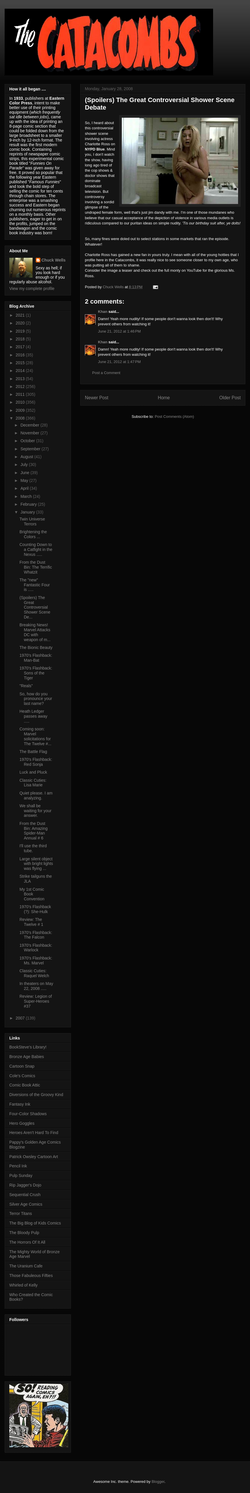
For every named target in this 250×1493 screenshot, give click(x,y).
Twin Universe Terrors (32, 521)
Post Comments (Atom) (174, 416)
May (24, 480)
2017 (21, 346)
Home (164, 397)
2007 (21, 1018)
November (30, 433)
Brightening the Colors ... (33, 534)
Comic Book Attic (24, 1085)
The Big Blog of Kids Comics (35, 1223)
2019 (21, 331)
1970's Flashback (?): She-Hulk (35, 909)
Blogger (157, 1481)
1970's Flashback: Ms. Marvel (35, 960)
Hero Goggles (21, 1123)
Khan (103, 311)
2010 (21, 402)
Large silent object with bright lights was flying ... (36, 864)
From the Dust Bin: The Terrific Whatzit (35, 567)
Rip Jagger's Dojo (25, 1185)
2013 (21, 378)
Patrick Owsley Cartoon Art (33, 1156)
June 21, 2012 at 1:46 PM (119, 331)
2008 (21, 418)
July (24, 464)
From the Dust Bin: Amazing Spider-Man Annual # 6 (33, 830)
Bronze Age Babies (26, 1056)
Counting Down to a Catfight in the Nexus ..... (35, 549)
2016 (21, 355)
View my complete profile (31, 288)
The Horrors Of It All (27, 1242)
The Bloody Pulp (24, 1232)
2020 (21, 323)
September (30, 449)
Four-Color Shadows (28, 1113)
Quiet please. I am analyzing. (36, 795)
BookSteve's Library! (28, 1047)
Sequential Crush (24, 1194)
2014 (21, 370)
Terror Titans (20, 1213)
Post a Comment (106, 373)
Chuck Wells (54, 260)
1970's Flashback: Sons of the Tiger (35, 673)
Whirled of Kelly (23, 1285)
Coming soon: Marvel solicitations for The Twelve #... (35, 736)
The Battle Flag (33, 751)
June (25, 472)
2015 (21, 362)
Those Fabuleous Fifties (31, 1275)
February (29, 504)
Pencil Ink (18, 1166)
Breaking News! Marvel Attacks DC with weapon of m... (35, 632)
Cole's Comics (22, 1075)
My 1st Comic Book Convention (31, 894)
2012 (21, 386)
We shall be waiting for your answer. (35, 810)
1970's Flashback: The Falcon (35, 935)
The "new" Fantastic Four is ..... (34, 585)
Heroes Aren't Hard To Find (33, 1132)
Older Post (230, 397)
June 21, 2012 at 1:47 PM (119, 362)
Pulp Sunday (20, 1175)
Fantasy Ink (19, 1104)
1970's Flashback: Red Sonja (35, 762)
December (30, 425)
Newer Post (96, 397)
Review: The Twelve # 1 (31, 922)
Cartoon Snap (21, 1066)
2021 (21, 315)
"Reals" (26, 685)
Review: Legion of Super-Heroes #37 (35, 1001)
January (28, 512)
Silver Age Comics (25, 1204)
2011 (21, 394)
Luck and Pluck (33, 772)
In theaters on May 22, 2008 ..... (36, 986)
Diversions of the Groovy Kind (36, 1094)
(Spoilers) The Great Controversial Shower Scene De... (34, 607)
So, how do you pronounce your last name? (35, 699)
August (27, 456)
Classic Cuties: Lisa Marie (33, 783)
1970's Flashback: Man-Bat (35, 658)
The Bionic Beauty (36, 647)
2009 (21, 410)
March (26, 496)
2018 (21, 339)
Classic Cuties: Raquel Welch (34, 973)
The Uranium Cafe (25, 1266)
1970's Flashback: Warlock (35, 948)
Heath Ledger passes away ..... (33, 716)
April (25, 488)
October (28, 440)
